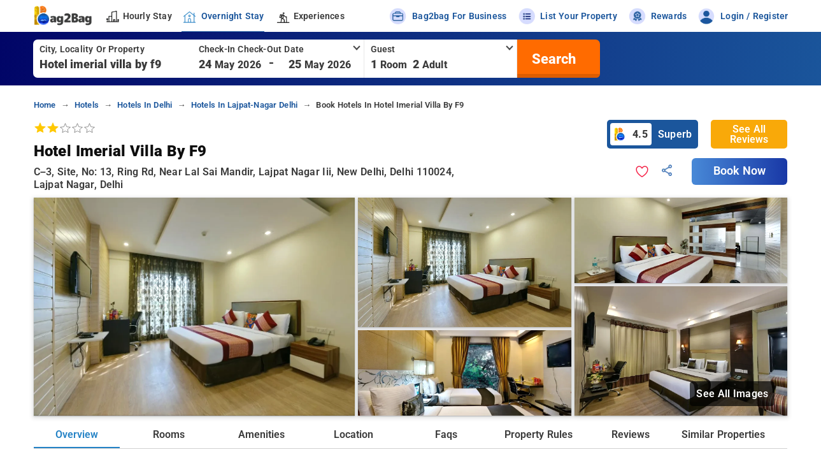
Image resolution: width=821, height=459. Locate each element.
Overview (76, 434)
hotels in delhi (144, 105)
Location (353, 434)
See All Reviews (749, 134)
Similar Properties (723, 434)
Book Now (739, 170)
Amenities (261, 434)
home (45, 105)
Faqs (446, 434)
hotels (87, 105)
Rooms (169, 434)
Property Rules (538, 434)
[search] (552, 59)
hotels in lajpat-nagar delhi (244, 105)
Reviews (630, 434)
